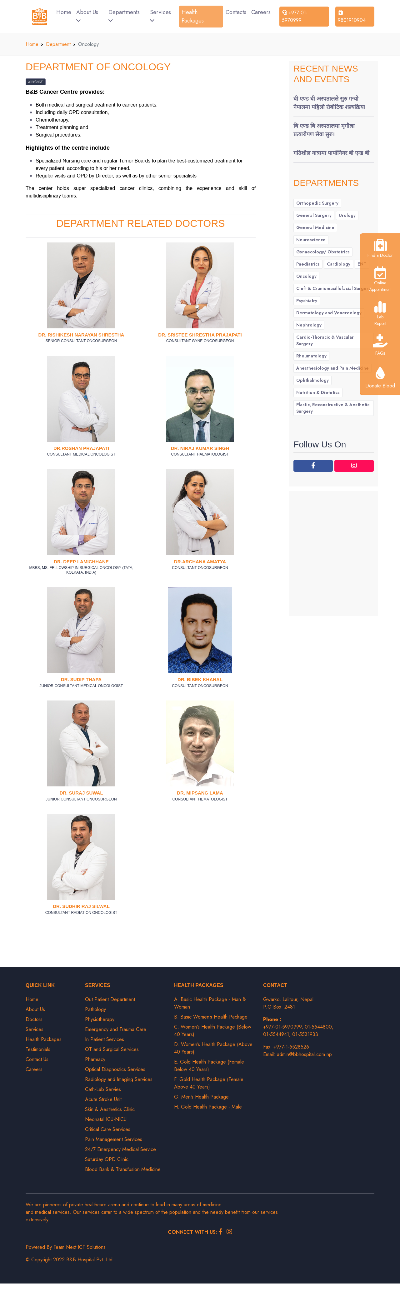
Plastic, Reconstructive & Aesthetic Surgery (332, 407)
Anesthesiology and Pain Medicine (332, 368)
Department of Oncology (98, 66)
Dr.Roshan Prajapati (81, 448)
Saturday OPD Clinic (106, 1159)
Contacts (236, 12)
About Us (87, 15)
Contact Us (37, 1059)
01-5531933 (305, 1034)
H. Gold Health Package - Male (208, 1106)
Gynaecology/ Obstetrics (323, 252)
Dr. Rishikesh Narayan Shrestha (81, 334)
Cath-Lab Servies (103, 1089)
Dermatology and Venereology (329, 313)
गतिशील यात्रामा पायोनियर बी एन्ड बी (331, 153)
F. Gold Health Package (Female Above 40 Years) (208, 1083)
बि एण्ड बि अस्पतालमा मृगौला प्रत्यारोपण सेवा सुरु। (324, 130)
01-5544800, (319, 1026)
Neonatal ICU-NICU (106, 1119)
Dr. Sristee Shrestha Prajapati (200, 334)
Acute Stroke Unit (103, 1099)
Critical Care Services (107, 1129)
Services (160, 15)
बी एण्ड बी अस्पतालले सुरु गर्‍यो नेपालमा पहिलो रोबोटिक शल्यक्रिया (329, 103)
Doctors (34, 1019)
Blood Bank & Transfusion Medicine (123, 1169)
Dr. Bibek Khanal (200, 679)
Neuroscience (311, 240)
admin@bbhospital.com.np (304, 1054)
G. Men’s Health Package (201, 1096)
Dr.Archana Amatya (200, 561)
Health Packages (193, 16)
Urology (347, 215)
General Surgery (314, 215)
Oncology (306, 276)
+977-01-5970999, (284, 1026)
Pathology (95, 1009)
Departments (124, 15)
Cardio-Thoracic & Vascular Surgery (325, 340)
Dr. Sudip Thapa (81, 679)
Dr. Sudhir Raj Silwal (81, 906)
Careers (261, 12)
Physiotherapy (99, 1019)
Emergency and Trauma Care (115, 1029)
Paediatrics (308, 264)
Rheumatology (311, 356)
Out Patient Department (110, 999)
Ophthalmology (312, 380)
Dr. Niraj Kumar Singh (200, 448)
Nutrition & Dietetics (318, 392)
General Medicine (315, 227)
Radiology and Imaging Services (118, 1079)
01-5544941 (276, 1034)
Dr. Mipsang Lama (200, 792)
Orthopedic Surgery (317, 203)
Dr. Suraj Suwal (81, 792)
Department (58, 44)
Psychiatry (306, 300)
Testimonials (38, 1049)
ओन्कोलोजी (35, 82)
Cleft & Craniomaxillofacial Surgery (333, 288)
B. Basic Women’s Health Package (211, 1016)
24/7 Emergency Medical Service (120, 1149)
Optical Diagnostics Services (115, 1069)
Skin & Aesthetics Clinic (110, 1109)
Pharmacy (95, 1059)
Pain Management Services (113, 1139)
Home (63, 12)
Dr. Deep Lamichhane (81, 561)
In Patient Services (104, 1039)
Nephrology (309, 325)
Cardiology (338, 264)
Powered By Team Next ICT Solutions (66, 1247)
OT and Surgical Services (112, 1049)
